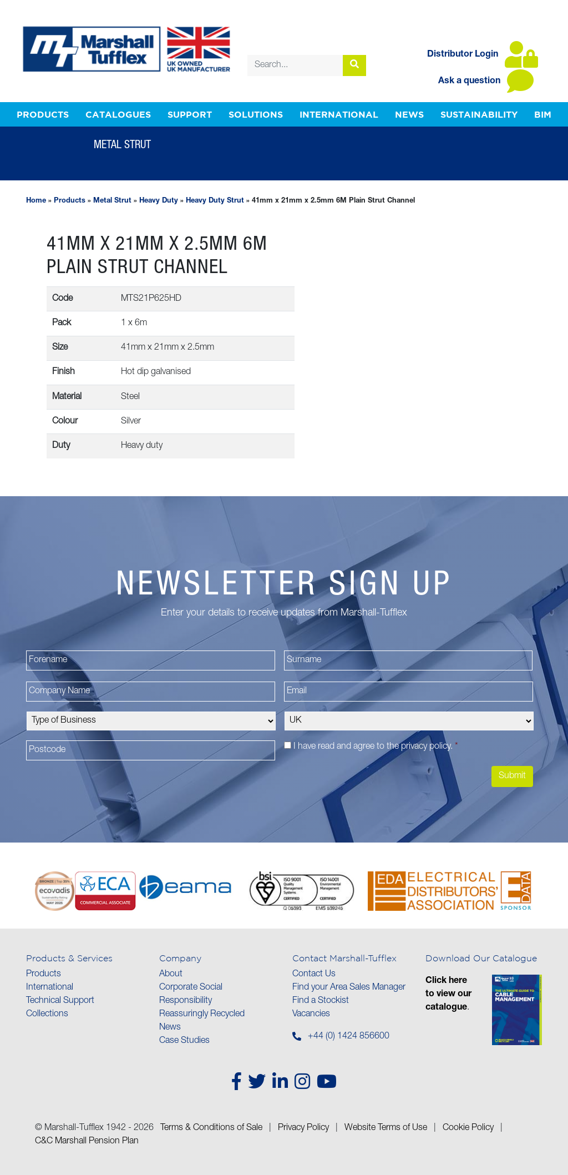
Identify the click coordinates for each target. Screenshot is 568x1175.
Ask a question (486, 81)
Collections (47, 1014)
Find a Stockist (320, 1001)
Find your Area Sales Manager (348, 988)
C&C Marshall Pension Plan (87, 1141)
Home (36, 201)
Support (190, 114)
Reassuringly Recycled (202, 1014)
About (170, 974)
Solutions (256, 114)
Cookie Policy (468, 1128)
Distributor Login (482, 55)
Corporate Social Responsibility (190, 995)
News (409, 114)
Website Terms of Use (385, 1128)
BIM (542, 114)
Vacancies (311, 1014)
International (339, 114)
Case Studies (184, 1041)
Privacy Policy (303, 1128)
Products (43, 114)
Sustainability (479, 114)
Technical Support (60, 1001)
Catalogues (118, 114)
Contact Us (314, 974)
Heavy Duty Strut (215, 201)
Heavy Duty (158, 201)
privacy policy (425, 747)
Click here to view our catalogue (448, 994)
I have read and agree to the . (375, 747)
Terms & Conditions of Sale (211, 1128)
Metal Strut (112, 201)
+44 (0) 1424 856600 (348, 1036)
